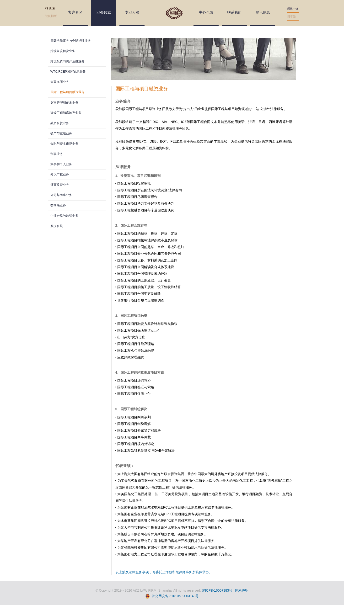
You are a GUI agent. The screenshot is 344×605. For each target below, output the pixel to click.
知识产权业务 (59, 174)
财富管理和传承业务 (64, 102)
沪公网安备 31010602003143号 (175, 596)
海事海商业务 (59, 82)
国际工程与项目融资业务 (67, 92)
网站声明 (241, 590)
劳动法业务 (58, 205)
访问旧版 (51, 16)
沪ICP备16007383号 (217, 590)
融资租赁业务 (59, 123)
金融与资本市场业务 (64, 143)
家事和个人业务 (61, 164)
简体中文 (293, 8)
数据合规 (56, 226)
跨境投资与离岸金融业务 (67, 61)
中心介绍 (206, 12)
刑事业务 (56, 154)
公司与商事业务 (61, 195)
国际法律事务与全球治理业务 (70, 40)
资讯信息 (263, 12)
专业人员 (132, 12)
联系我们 (234, 12)
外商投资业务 (59, 184)
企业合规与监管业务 (64, 216)
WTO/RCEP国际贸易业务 (68, 71)
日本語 (291, 16)
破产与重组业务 (61, 133)
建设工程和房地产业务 (65, 113)
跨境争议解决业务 (62, 51)
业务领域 (104, 12)
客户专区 (75, 12)
